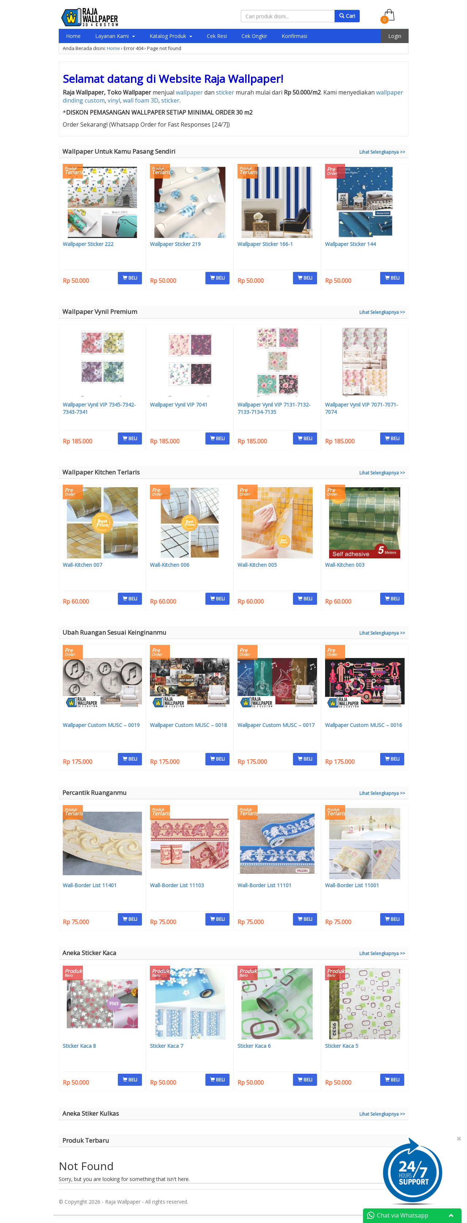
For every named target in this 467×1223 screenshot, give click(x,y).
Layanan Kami (115, 35)
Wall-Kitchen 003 (344, 564)
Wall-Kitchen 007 (82, 564)
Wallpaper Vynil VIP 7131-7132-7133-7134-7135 (274, 408)
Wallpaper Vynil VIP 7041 (179, 404)
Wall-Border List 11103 (177, 885)
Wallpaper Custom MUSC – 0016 (363, 725)
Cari (347, 15)
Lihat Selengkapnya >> (382, 152)
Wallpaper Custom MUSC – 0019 (101, 725)
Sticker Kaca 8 (79, 1045)
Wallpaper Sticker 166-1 (265, 244)
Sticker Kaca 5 (341, 1045)
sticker (225, 92)
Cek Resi (217, 35)
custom (95, 100)
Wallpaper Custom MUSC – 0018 (188, 725)
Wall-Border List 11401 (90, 885)
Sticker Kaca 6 (254, 1045)
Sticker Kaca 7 (166, 1045)
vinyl (114, 100)
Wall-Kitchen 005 (257, 564)
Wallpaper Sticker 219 (175, 244)
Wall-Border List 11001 (352, 885)
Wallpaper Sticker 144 (350, 244)
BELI (130, 277)
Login (394, 35)
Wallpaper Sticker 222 (88, 244)
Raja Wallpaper (242, 78)
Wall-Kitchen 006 (169, 564)
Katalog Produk (171, 35)
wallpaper (189, 92)
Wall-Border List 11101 (265, 885)
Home (73, 35)
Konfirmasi (294, 35)
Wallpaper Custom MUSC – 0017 (276, 725)
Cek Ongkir (254, 35)
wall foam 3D (140, 100)
